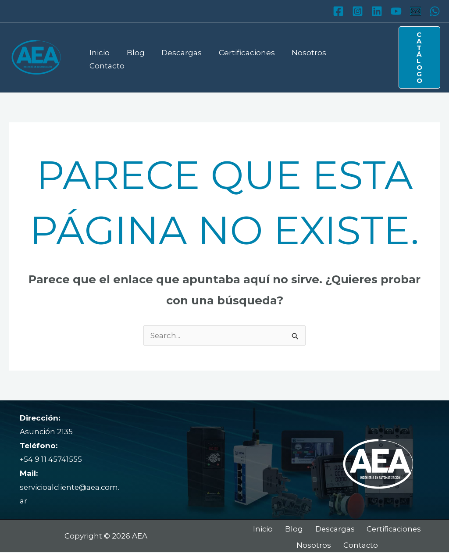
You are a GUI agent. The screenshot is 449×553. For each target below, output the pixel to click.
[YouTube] (396, 11)
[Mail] (415, 11)
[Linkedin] (376, 11)
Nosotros (300, 57)
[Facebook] (338, 11)
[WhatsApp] (434, 11)
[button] (416, 57)
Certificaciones (240, 57)
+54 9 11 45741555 (51, 459)
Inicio (99, 57)
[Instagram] (357, 11)
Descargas (177, 57)
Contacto (349, 57)
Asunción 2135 (46, 431)
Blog (133, 57)
